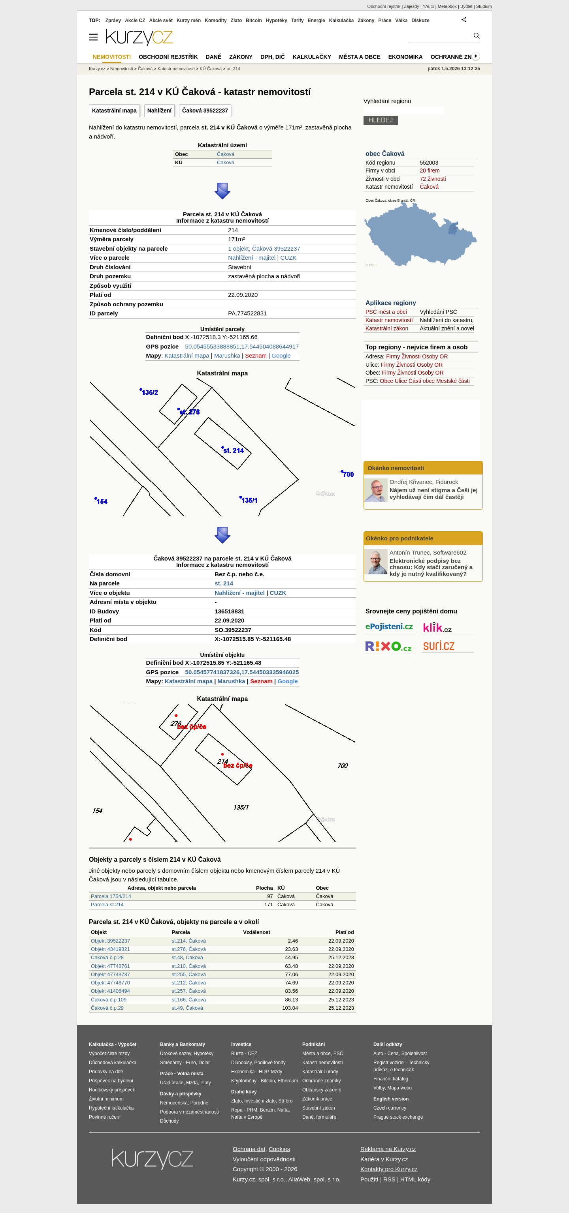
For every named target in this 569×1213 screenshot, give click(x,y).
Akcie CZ (135, 20)
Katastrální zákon (387, 328)
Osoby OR (435, 356)
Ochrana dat (249, 1149)
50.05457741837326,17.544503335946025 (242, 672)
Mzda (192, 1083)
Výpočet (127, 1044)
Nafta (283, 1110)
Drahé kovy (244, 1092)
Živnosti (410, 356)
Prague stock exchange (398, 1117)
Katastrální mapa (114, 110)
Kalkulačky (312, 57)
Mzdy (277, 1071)
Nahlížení (159, 110)
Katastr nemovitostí (389, 320)
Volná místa (190, 1073)
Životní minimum (106, 1099)
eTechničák (402, 1069)
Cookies (279, 1149)
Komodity (215, 20)
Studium (484, 6)
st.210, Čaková (189, 966)
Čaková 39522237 (205, 110)
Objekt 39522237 (110, 941)
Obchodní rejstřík (384, 6)
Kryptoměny (243, 1081)
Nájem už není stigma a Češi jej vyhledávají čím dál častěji (434, 493)
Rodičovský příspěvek (112, 1090)
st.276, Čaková (189, 949)
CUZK (289, 257)
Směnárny (171, 1062)
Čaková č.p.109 (108, 1000)
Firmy (393, 356)
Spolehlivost (414, 1053)
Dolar (204, 1062)
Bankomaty (192, 1044)
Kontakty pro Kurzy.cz (389, 1169)
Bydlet (466, 6)
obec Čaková (385, 153)
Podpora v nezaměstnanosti (189, 1112)
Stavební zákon (318, 1108)
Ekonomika (405, 57)
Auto (378, 1053)
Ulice (401, 381)
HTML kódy (415, 1179)
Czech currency (389, 1108)
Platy (205, 1083)
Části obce (422, 381)
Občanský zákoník (321, 1090)
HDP (263, 1071)
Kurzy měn (189, 20)
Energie (316, 20)
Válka (401, 20)
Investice (241, 1044)
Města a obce (360, 57)
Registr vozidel (389, 1062)
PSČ (338, 1053)
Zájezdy (411, 6)
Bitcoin (254, 20)
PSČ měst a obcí (386, 312)
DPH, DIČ (272, 57)
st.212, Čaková (189, 983)
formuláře (326, 1117)
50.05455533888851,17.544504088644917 (242, 346)
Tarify (297, 20)
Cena (393, 1053)
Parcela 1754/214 (111, 896)
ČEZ (252, 1053)
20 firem (430, 170)
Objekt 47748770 (110, 983)
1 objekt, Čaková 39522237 (264, 248)
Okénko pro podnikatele (399, 538)
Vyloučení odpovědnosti (264, 1159)
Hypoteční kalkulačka (111, 1108)
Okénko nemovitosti (395, 468)
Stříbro (285, 1101)
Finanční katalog (390, 1079)
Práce (385, 20)
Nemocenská (174, 1103)
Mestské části (453, 381)
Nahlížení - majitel (251, 257)
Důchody (169, 1121)
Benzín (267, 1110)
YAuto (428, 6)
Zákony (366, 20)
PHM (252, 1110)
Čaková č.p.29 (107, 1008)
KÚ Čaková (211, 68)
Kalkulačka (341, 20)
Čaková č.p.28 (107, 957)
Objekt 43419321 (110, 949)
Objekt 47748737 (110, 974)
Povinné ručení (105, 1117)
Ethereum (287, 1081)
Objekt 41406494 (110, 991)
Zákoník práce (317, 1099)
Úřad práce (171, 1083)
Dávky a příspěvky (181, 1094)
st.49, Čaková (187, 1008)
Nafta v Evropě (246, 1117)
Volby (378, 1088)
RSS (389, 1179)
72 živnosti (433, 179)
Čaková (225, 154)
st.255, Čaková (189, 974)
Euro (191, 1062)
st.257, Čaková (189, 991)
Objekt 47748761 (110, 966)
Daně (214, 57)
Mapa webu (399, 1088)
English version (391, 1099)
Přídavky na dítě (106, 1071)
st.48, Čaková (187, 957)
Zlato (236, 20)
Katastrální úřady (320, 1071)
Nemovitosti (121, 68)
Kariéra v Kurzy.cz (384, 1159)
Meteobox (447, 6)
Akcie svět (161, 20)
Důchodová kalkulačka (112, 1062)
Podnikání (313, 1044)
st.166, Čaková (189, 1000)
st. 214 (224, 583)
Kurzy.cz (97, 68)
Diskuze (421, 20)
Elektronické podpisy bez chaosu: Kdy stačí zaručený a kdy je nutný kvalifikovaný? (431, 567)
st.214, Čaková (189, 941)
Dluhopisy (241, 1062)
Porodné (199, 1103)
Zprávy (113, 20)
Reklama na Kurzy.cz (388, 1149)
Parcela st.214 (107, 904)
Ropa (237, 1110)
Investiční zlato (259, 1101)
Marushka (227, 355)
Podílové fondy (269, 1062)
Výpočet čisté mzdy (109, 1053)
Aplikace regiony (391, 303)
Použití (369, 1179)
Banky (167, 1044)
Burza (237, 1053)
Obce (386, 381)
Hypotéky (276, 20)
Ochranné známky (459, 57)
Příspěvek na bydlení (111, 1081)
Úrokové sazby (175, 1053)
